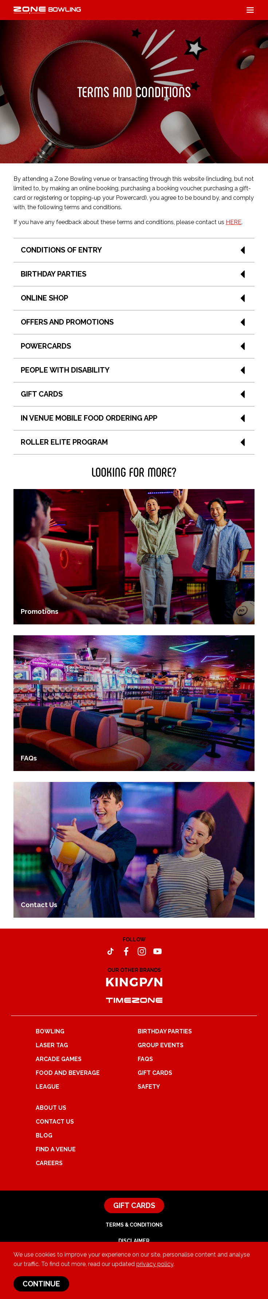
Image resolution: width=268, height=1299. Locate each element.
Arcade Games (59, 1059)
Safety (149, 1086)
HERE (233, 222)
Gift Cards (155, 1072)
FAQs (145, 1059)
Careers (49, 1163)
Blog (44, 1135)
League (47, 1086)
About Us (51, 1107)
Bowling (50, 1031)
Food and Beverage (68, 1072)
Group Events (161, 1045)
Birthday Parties (165, 1031)
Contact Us (55, 1121)
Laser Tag (52, 1045)
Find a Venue (56, 1149)
